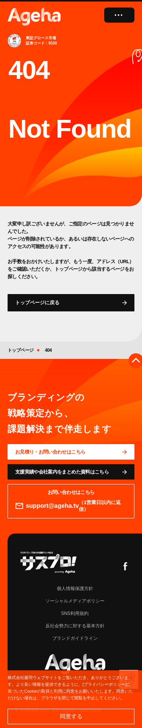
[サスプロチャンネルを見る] (48, 562)
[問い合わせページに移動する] (71, 452)
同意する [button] (71, 716)
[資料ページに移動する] (71, 472)
